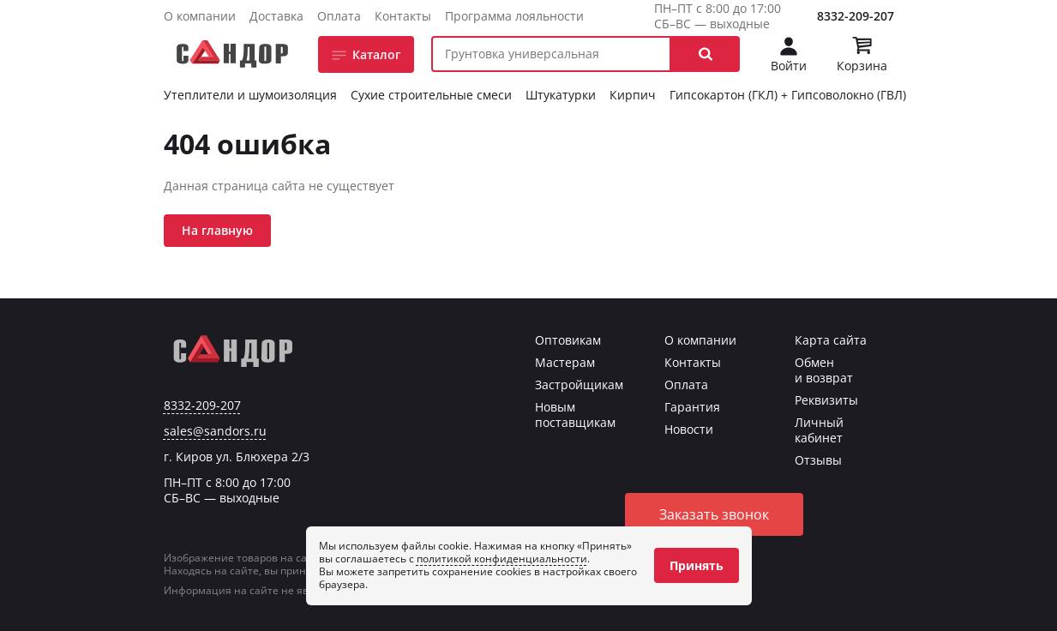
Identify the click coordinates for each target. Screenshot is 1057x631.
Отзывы (818, 460)
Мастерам (565, 362)
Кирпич (633, 95)
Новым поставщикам (575, 414)
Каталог (376, 54)
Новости (688, 429)
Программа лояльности (514, 16)
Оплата (339, 16)
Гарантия (692, 407)
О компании (200, 16)
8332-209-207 (855, 16)
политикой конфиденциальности (502, 558)
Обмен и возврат (824, 370)
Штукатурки (560, 95)
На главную (217, 230)
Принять (697, 565)
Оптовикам (568, 340)
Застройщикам (579, 384)
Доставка (276, 16)
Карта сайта (831, 340)
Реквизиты (826, 400)
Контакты (403, 16)
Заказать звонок (714, 514)
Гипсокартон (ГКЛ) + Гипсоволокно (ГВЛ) (788, 95)
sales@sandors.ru (215, 431)
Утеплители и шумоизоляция (250, 95)
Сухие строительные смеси (431, 95)
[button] (705, 54)
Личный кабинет (819, 430)
